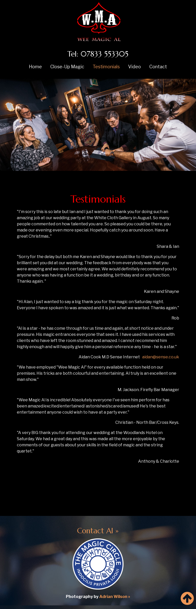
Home (35, 66)
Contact (158, 66)
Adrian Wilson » (114, 596)
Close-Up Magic (67, 66)
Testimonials (106, 66)
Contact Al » (98, 530)
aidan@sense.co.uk (160, 357)
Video (134, 66)
